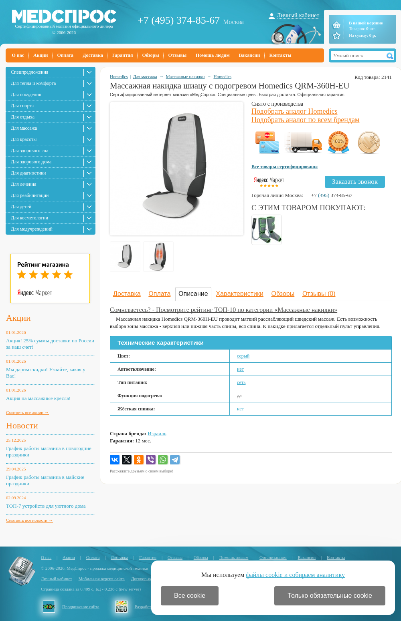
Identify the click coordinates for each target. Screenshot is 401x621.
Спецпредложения (29, 72)
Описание (193, 293)
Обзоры (150, 55)
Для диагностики (28, 173)
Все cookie (189, 595)
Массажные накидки (185, 76)
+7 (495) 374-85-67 (179, 20)
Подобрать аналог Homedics (294, 111)
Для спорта (22, 106)
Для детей (21, 206)
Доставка (93, 55)
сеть (241, 382)
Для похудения (26, 94)
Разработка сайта (151, 606)
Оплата (65, 55)
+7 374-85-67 (331, 195)
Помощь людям (213, 55)
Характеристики (239, 293)
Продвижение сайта (80, 606)
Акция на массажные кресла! (38, 398)
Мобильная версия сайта (102, 578)
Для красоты (23, 139)
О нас (18, 55)
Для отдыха (22, 117)
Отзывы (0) (319, 293)
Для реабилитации (30, 195)
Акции (40, 55)
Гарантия (122, 55)
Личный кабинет (298, 15)
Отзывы (177, 55)
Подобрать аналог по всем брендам (305, 120)
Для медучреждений (32, 229)
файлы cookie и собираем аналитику (295, 574)
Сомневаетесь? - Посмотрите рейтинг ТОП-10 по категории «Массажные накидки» (223, 309)
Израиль (157, 433)
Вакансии (249, 55)
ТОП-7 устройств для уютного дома (46, 506)
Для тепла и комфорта (33, 83)
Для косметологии (29, 218)
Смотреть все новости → (29, 520)
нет (240, 369)
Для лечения (23, 184)
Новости (22, 425)
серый (243, 356)
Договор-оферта (146, 578)
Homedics (119, 76)
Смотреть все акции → (27, 412)
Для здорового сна (30, 150)
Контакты (280, 55)
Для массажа (24, 128)
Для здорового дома (31, 162)
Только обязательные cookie (330, 595)
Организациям (273, 557)
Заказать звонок (355, 181)
